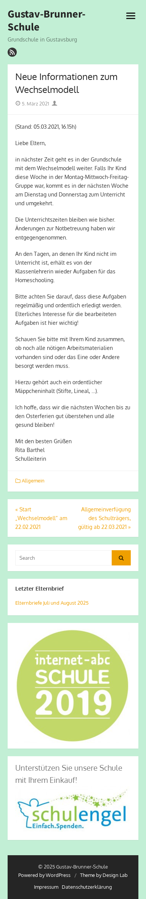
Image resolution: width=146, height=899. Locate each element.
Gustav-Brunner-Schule (46, 20)
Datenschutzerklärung (87, 887)
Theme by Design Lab (104, 875)
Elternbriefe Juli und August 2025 (51, 603)
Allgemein (33, 480)
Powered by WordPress (44, 875)
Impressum (46, 887)
